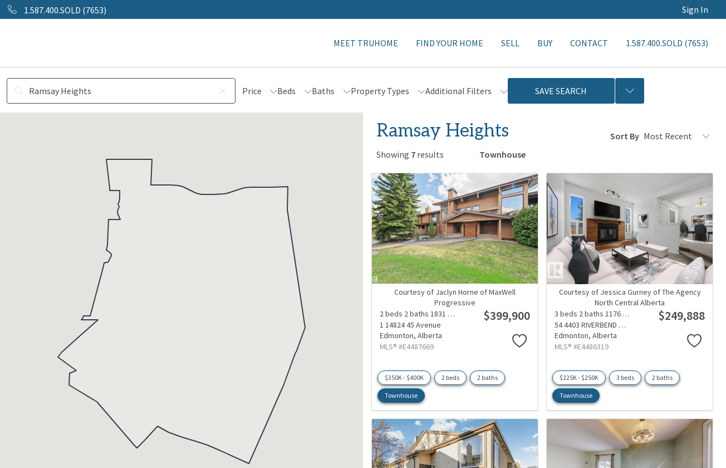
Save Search (561, 90)
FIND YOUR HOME (449, 42)
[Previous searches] (629, 91)
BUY (544, 42)
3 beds (625, 377)
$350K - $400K (404, 377)
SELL (510, 42)
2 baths (487, 377)
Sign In (695, 9)
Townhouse (401, 395)
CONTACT (589, 42)
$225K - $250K (579, 377)
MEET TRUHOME (365, 42)
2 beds (450, 377)
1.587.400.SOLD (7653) (667, 42)
